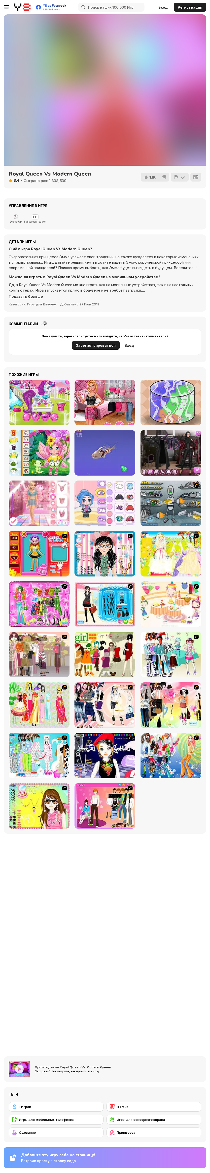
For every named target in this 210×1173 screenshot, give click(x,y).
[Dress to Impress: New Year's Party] (39, 503)
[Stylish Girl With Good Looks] (104, 755)
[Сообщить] (180, 177)
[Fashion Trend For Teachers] (39, 654)
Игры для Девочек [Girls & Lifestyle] (42, 304)
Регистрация (190, 7)
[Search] (82, 7)
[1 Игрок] (56, 1107)
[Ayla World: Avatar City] (104, 503)
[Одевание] (56, 1132)
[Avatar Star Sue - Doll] (39, 553)
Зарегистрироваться (96, 345)
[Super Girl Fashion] (104, 654)
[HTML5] (153, 1107)
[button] (26, 296)
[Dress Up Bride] (170, 553)
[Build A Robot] (170, 503)
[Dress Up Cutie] (104, 553)
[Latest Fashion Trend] (170, 755)
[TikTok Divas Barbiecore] (104, 402)
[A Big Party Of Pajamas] (39, 755)
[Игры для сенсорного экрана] (153, 1120)
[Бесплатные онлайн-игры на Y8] (22, 7)
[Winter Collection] (170, 654)
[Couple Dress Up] (104, 806)
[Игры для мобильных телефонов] (56, 1120)
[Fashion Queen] (104, 604)
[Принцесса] (153, 1132)
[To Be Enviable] (39, 806)
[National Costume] (39, 705)
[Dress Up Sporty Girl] (104, 705)
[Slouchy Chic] (170, 705)
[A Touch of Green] (39, 604)
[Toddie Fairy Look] (39, 453)
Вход (163, 7)
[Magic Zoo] (39, 402)
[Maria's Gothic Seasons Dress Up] (170, 453)
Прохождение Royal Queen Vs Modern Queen (73, 1067)
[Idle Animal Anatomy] (104, 453)
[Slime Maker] (170, 402)
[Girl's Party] (170, 604)
